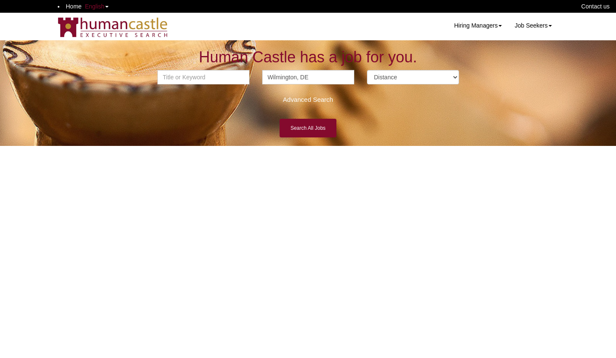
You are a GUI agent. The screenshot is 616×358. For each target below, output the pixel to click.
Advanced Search (308, 99)
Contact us (595, 6)
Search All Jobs (308, 128)
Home (73, 6)
